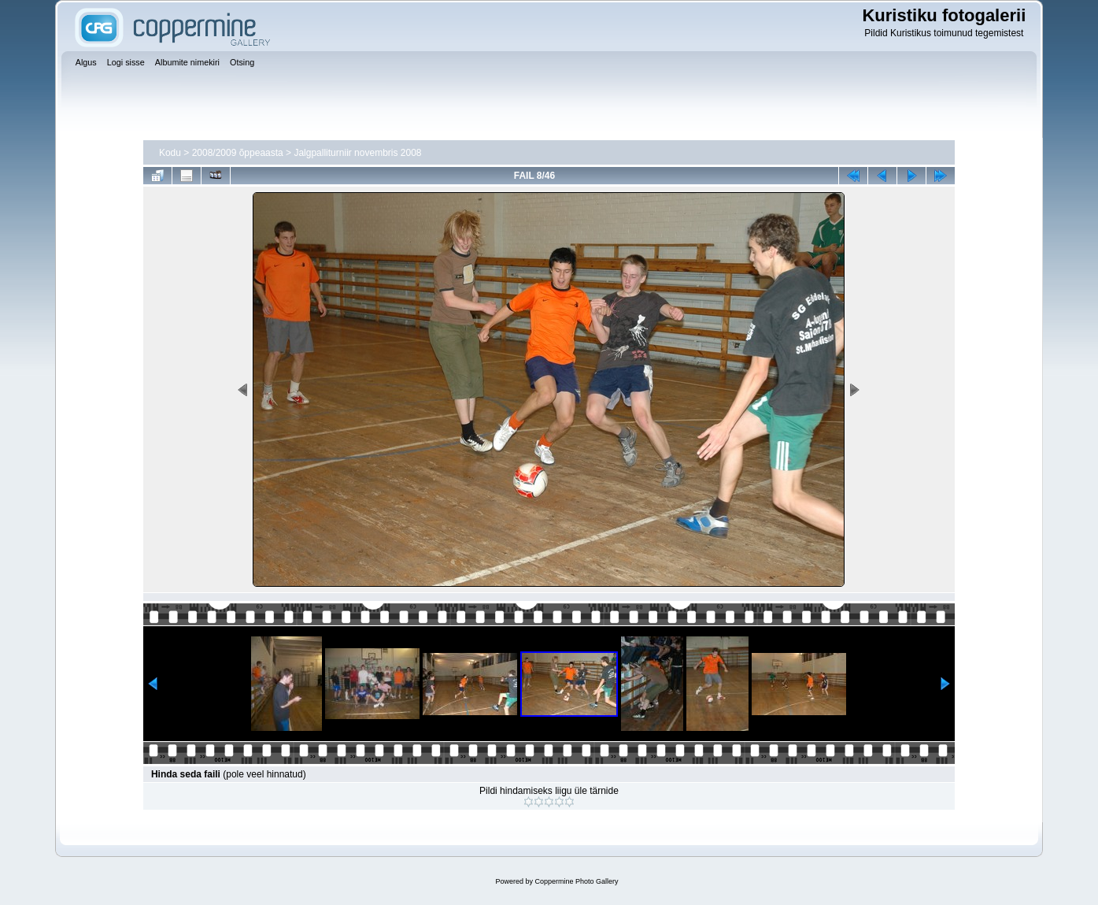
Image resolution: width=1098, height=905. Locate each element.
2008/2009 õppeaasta (237, 152)
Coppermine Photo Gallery (576, 881)
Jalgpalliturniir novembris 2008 (357, 152)
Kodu (170, 152)
